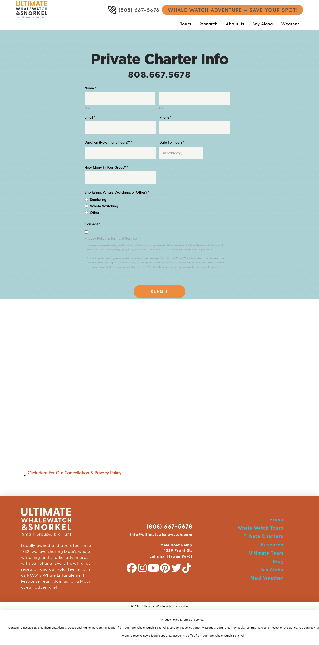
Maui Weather (266, 578)
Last (162, 107)
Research (272, 545)
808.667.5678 (159, 75)
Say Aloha (271, 570)
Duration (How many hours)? (108, 142)
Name (90, 88)
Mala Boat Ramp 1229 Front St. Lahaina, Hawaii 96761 (170, 551)
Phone (166, 117)
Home (276, 519)
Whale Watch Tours (260, 528)
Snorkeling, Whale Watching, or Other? (117, 192)
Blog (278, 561)
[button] (159, 475)
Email (90, 117)
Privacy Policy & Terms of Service (111, 238)
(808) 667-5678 (169, 526)
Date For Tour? (172, 142)
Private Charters (263, 536)
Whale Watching (104, 206)
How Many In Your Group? (106, 167)
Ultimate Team (266, 553)
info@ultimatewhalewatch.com (161, 534)
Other (94, 212)
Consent (92, 224)
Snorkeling (98, 199)
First (87, 107)
